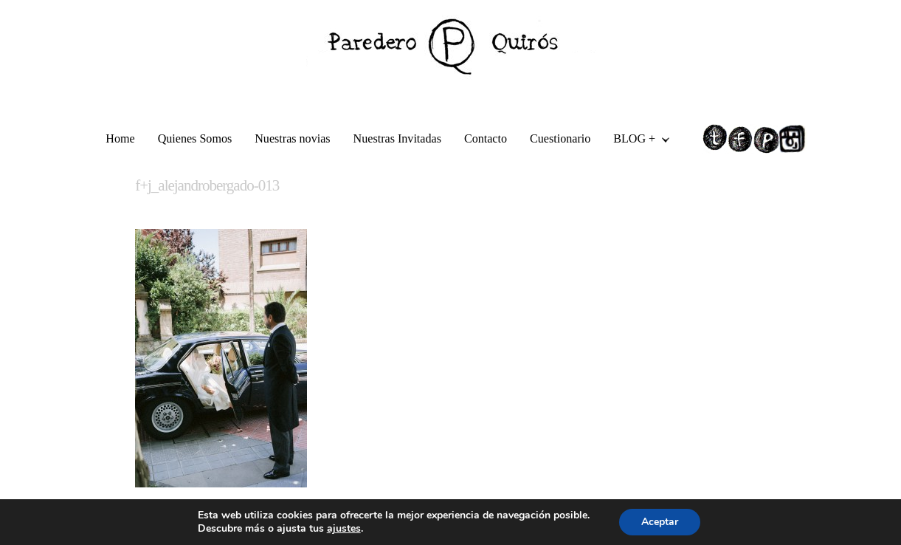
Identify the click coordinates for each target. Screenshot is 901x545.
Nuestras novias (292, 138)
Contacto (485, 138)
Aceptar (659, 522)
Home (120, 138)
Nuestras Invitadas (397, 138)
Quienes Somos (195, 138)
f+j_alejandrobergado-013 (207, 185)
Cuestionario (560, 138)
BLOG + (635, 140)
